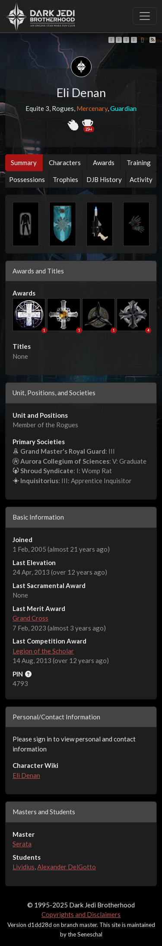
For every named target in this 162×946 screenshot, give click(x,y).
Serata (22, 844)
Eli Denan (26, 775)
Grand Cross (30, 618)
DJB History (104, 179)
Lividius (24, 867)
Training (139, 162)
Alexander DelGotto (66, 867)
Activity (141, 179)
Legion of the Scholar (43, 651)
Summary (24, 162)
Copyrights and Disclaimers (81, 914)
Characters (65, 162)
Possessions (27, 179)
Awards (103, 162)
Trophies (65, 179)
